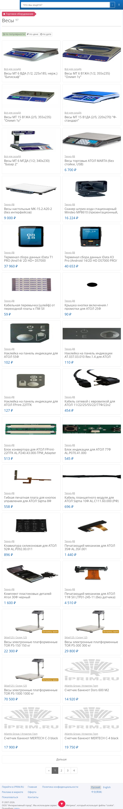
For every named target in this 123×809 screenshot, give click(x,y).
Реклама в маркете (12, 792)
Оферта (32, 792)
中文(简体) (96, 791)
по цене (32, 34)
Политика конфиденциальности (60, 787)
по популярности (14, 34)
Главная (32, 787)
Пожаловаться (10, 797)
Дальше (61, 759)
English (107, 787)
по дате (45, 34)
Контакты (33, 797)
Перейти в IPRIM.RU (13, 787)
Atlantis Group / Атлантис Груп (81, 685)
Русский (95, 787)
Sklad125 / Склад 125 (15, 637)
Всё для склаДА (12, 69)
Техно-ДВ (70, 156)
